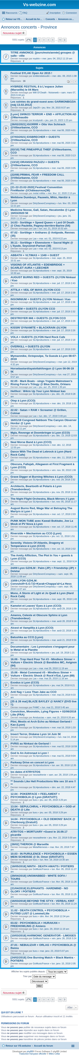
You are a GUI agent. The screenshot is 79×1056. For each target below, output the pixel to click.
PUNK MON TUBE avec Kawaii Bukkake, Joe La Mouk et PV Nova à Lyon (42, 522)
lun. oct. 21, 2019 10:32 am (53, 228)
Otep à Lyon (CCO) (23, 400)
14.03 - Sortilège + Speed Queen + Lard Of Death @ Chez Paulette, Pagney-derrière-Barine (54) (42, 224)
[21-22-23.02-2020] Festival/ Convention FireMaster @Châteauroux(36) (36, 189)
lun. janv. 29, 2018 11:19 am (54, 929)
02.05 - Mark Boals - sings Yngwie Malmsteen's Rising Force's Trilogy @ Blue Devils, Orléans (41, 382)
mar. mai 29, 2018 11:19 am (53, 668)
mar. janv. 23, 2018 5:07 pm (54, 951)
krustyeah (38, 120)
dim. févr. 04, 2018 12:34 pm (54, 916)
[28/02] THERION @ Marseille (30, 844)
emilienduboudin (41, 76)
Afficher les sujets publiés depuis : (39, 972)
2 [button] (39, 40)
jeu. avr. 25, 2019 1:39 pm (52, 387)
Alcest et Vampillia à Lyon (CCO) (32, 627)
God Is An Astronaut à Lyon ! (30, 753)
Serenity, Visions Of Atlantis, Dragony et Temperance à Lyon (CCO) (37, 544)
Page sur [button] (28, 40)
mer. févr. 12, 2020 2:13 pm (62, 193)
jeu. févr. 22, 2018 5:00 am (62, 837)
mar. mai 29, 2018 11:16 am (53, 678)
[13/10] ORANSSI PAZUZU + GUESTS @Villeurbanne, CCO (35, 163)
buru (35, 800)
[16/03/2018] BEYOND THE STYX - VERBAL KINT (42, 900)
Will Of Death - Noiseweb (46, 92)
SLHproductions (41, 130)
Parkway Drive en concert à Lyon (32, 762)
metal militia (39, 193)
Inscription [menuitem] (55, 13)
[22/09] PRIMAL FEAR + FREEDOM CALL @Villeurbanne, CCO (37, 176)
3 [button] (43, 40)
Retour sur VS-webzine (18, 1045)
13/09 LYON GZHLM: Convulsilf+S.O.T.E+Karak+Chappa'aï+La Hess (41, 582)
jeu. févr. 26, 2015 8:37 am (56, 107)
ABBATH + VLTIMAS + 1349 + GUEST (35, 255)
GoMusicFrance (41, 869)
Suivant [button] (65, 40)
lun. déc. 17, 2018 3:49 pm (53, 416)
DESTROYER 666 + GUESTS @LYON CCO (38, 318)
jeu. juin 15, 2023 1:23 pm (59, 120)
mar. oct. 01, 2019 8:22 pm (53, 238)
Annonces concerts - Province (29, 27)
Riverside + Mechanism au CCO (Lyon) (36, 533)
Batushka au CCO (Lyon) (27, 637)
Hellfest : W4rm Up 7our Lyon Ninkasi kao (38, 391)
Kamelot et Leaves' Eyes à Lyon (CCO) (36, 605)
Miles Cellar (54, 1054)
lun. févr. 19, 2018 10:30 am (54, 859)
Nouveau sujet (12, 33)
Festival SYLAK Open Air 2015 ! (31, 73)
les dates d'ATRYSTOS (25, 771)
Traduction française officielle (32, 1054)
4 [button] (48, 40)
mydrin (36, 58)
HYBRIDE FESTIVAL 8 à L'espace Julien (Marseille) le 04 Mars (37, 88)
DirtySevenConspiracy (44, 203)
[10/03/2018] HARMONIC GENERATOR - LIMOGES (43, 935)
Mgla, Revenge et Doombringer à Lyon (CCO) (40, 432)
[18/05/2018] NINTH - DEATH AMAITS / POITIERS (42, 866)
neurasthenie (39, 774)
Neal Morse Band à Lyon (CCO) (31, 442)
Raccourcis (11, 13)
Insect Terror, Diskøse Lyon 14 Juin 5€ (36, 734)
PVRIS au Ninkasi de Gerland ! (31, 743)
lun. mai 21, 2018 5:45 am (55, 707)
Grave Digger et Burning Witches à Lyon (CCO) (41, 476)
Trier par (39, 976)
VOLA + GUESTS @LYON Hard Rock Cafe (38, 337)
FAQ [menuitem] (25, 13)
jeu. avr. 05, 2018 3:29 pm (53, 800)
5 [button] (52, 40)
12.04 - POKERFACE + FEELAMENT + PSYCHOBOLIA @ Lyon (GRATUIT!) (35, 795)
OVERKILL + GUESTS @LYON (30, 346)
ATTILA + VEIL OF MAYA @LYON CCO (35, 289)
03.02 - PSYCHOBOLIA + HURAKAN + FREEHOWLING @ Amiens (35, 924)
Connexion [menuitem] (71, 13)
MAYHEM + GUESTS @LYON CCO (33, 308)
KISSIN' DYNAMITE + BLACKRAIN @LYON (38, 327)
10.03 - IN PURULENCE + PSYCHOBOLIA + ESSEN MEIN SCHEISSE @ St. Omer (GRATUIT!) (44, 855)
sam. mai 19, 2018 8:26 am (61, 717)
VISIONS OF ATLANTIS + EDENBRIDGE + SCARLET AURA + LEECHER (38, 266)
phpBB (30, 1051)
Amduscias (38, 717)
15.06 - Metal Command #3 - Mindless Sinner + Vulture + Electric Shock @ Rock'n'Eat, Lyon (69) (43, 674)
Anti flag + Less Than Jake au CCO (33, 692)
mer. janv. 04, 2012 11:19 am (57, 58)
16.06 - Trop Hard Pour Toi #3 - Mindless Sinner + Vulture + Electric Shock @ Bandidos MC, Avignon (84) (44, 662)
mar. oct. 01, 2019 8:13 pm (53, 248)
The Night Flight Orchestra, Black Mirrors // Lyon (43, 498)
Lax (35, 228)
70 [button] (60, 40)
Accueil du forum (43, 1045)
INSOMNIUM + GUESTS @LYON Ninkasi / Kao (41, 299)
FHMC (36, 707)
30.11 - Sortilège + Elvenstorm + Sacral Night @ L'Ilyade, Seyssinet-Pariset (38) (42, 244)
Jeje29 (36, 107)
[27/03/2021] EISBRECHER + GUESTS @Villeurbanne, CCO (35, 138)
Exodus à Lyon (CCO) (25, 682)
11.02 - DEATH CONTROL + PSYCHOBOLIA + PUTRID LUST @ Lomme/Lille (40, 912)
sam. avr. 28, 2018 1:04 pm (63, 774)
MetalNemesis (40, 847)
